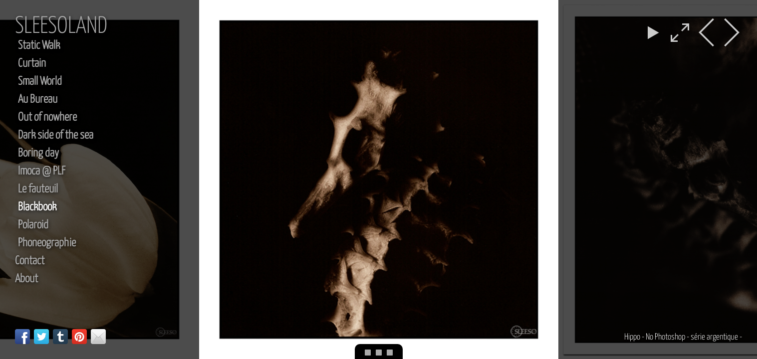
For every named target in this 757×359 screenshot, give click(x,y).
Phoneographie (47, 243)
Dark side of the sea (55, 135)
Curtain (32, 63)
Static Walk (39, 45)
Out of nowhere (47, 117)
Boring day (38, 153)
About (26, 279)
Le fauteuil (38, 189)
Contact (29, 261)
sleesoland (61, 26)
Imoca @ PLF (41, 171)
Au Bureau (37, 99)
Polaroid (33, 225)
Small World (40, 81)
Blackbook (37, 207)
